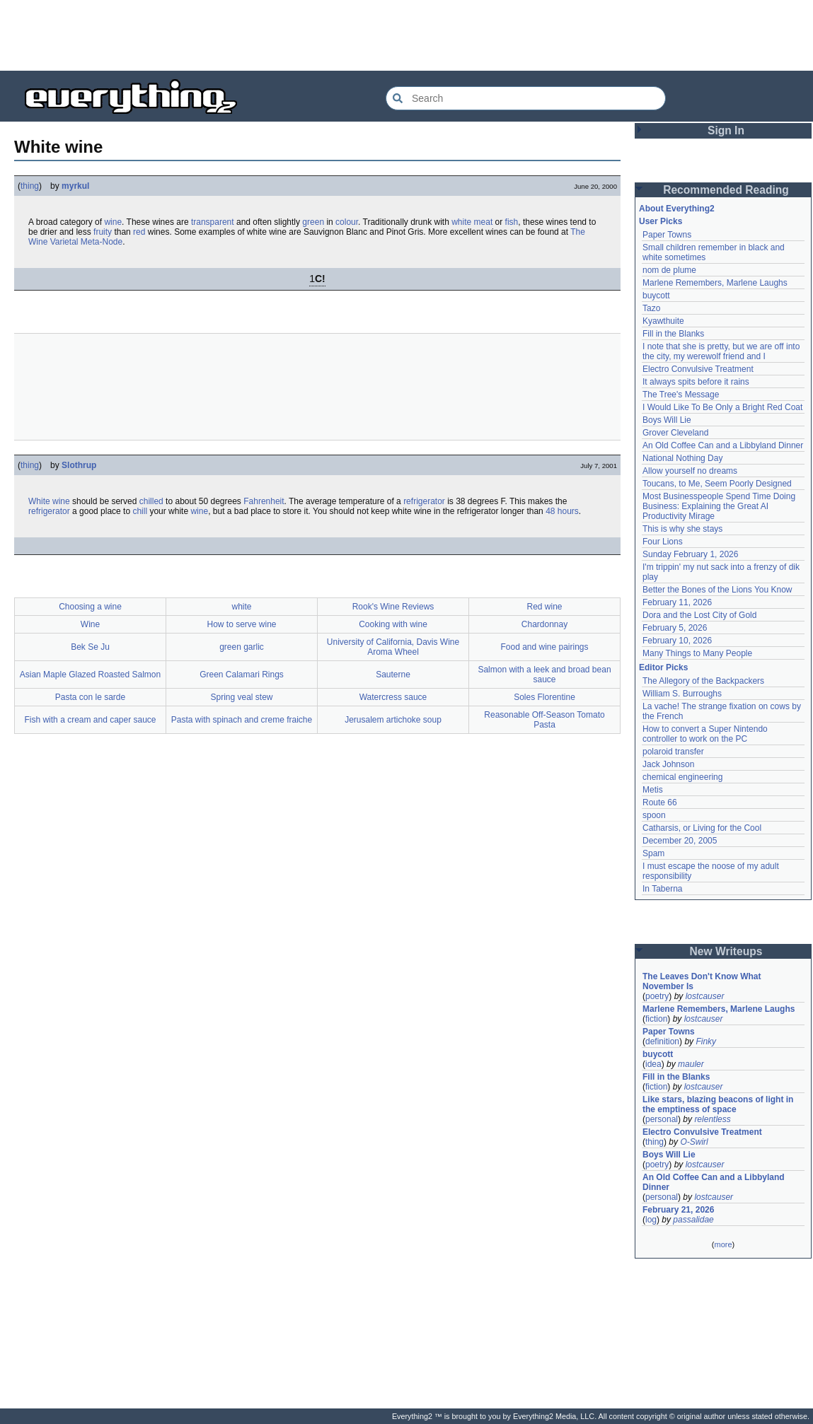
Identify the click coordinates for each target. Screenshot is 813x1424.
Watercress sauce (393, 697)
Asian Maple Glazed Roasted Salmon (90, 674)
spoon (654, 815)
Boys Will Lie (666, 420)
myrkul (75, 186)
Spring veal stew (241, 697)
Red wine (544, 607)
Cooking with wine (393, 624)
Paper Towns (666, 235)
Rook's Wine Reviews (393, 607)
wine (113, 222)
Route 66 (659, 802)
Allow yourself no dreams (689, 471)
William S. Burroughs (682, 694)
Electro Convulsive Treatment (698, 369)
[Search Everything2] (526, 98)
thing (30, 186)
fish (512, 222)
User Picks (660, 221)
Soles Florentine (544, 697)
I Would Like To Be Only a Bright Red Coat (722, 407)
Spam (653, 853)
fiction (656, 1019)
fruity (102, 232)
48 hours (562, 511)
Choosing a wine (90, 607)
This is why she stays (682, 529)
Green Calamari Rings (242, 674)
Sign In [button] (726, 130)
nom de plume (669, 270)
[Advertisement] (406, 35)
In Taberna (662, 889)
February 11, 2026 (677, 602)
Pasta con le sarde (90, 697)
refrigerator (424, 501)
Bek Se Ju (90, 647)
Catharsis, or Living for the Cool (701, 828)
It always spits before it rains (695, 382)
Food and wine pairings (544, 647)
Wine (90, 624)
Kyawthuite (663, 321)
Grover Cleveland (675, 433)
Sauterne (393, 674)
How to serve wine (241, 624)
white (461, 222)
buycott (656, 295)
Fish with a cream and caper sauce (90, 720)
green (313, 222)
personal (661, 1119)
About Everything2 (677, 209)
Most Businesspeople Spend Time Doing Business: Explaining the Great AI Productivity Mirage (718, 506)
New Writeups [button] (726, 951)
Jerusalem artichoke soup (393, 720)
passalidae (693, 1220)
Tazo (651, 308)
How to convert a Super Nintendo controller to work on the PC (705, 734)
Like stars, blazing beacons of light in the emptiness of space (717, 1104)
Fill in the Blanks (673, 334)
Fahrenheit (263, 501)
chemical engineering (682, 777)
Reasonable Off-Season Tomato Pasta (544, 720)
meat (483, 222)
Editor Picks (663, 667)
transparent (212, 222)
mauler (691, 1064)
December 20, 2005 (679, 841)
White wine (49, 501)
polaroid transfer (673, 752)
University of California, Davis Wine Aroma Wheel (393, 647)
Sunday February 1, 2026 (690, 554)
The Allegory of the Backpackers (703, 681)
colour (346, 222)
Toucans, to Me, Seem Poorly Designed (717, 484)
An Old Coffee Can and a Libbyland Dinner (722, 445)
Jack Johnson (668, 764)
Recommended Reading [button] (726, 190)
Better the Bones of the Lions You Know (717, 590)
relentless (712, 1119)
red (139, 232)
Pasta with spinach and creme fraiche (241, 720)
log (651, 1220)
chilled (151, 501)
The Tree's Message (680, 394)
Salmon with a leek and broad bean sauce (544, 674)
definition (662, 1041)
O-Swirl (694, 1142)
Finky (706, 1041)
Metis (652, 790)
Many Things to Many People (697, 653)
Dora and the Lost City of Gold (699, 615)
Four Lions (662, 542)
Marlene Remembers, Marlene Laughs (715, 283)
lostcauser (705, 996)
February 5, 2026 (674, 628)
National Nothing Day (682, 458)
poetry (657, 996)
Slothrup (79, 465)
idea (653, 1064)
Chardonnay (544, 624)
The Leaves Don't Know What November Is (701, 981)
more (723, 1244)
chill (139, 511)
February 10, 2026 (677, 641)
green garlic (241, 647)
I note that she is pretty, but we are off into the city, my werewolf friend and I (721, 351)
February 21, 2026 (678, 1210)
